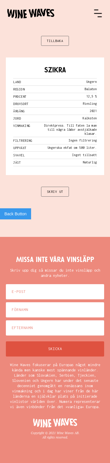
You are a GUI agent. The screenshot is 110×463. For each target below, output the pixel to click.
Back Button (15, 214)
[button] (98, 13)
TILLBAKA (55, 41)
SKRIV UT (55, 191)
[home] (50, 13)
